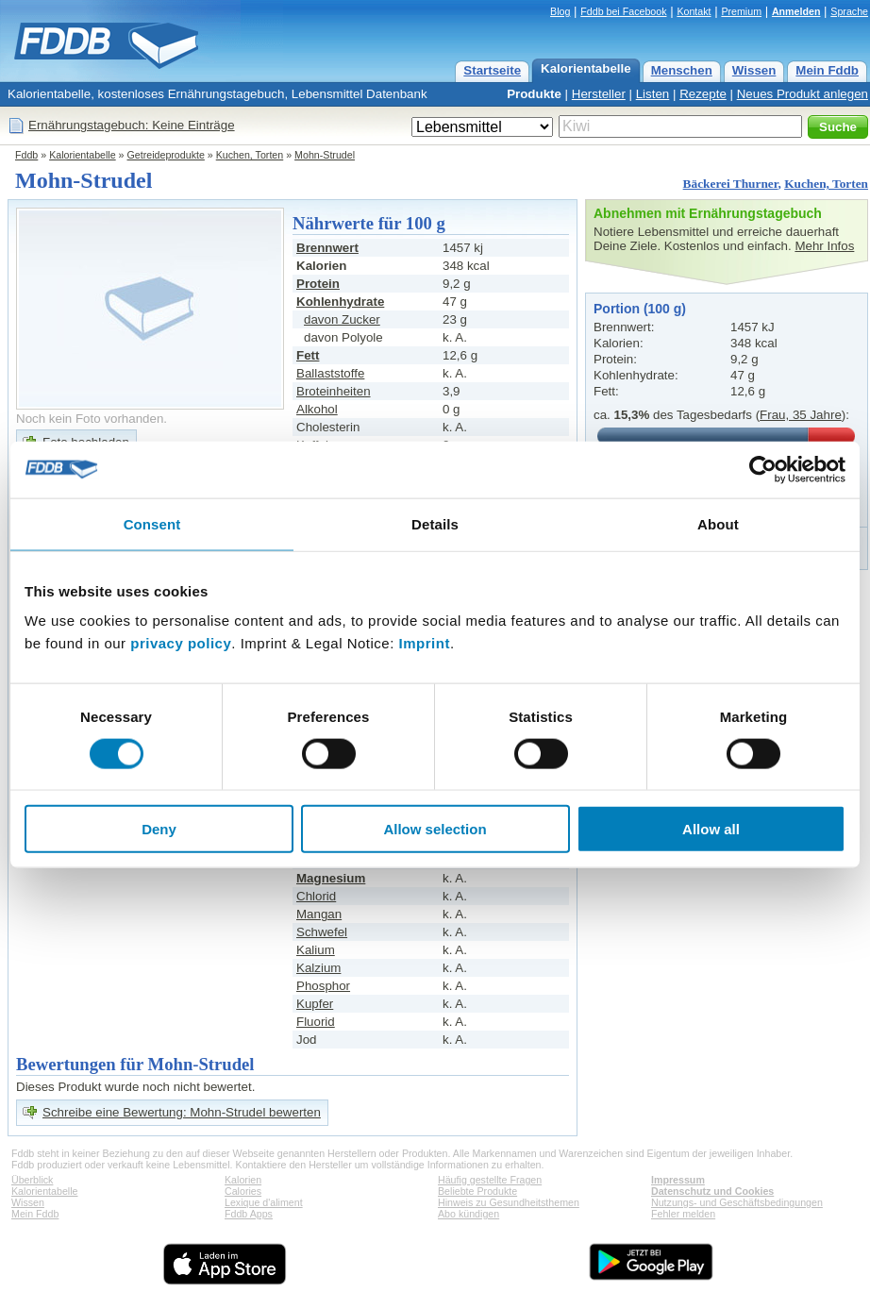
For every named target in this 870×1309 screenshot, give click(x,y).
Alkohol (317, 409)
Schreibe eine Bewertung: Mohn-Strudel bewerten (181, 1112)
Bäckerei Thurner (730, 183)
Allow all (711, 829)
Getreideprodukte (166, 154)
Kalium (315, 950)
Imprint (424, 643)
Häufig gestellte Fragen (490, 1179)
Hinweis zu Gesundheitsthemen (508, 1202)
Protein (318, 284)
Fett (307, 355)
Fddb (26, 154)
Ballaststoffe (330, 373)
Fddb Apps (249, 1213)
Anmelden (796, 11)
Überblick (32, 1179)
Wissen (754, 70)
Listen (653, 94)
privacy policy (180, 643)
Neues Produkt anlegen (802, 94)
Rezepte (703, 94)
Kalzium (318, 968)
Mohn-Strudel (324, 154)
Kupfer (314, 1004)
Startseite (492, 70)
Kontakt (694, 11)
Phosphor (323, 986)
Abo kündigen (468, 1213)
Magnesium (330, 878)
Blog (560, 11)
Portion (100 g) (640, 308)
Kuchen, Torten (250, 154)
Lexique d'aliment (264, 1202)
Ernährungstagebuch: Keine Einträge (131, 125)
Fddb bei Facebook (623, 11)
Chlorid (316, 896)
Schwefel (321, 932)
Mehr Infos (824, 246)
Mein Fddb (827, 70)
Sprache (849, 11)
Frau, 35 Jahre (801, 415)
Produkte (534, 94)
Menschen (681, 70)
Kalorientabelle (586, 68)
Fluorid (315, 1022)
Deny (159, 829)
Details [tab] (435, 523)
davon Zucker (342, 319)
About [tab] (718, 523)
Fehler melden (683, 1213)
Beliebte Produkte (477, 1191)
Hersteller (599, 94)
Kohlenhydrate (340, 301)
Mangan (319, 914)
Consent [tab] (152, 523)
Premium (741, 11)
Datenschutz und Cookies (712, 1191)
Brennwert (327, 248)
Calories (243, 1191)
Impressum (678, 1179)
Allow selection (434, 829)
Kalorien (243, 1179)
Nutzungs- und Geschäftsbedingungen (737, 1202)
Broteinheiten (333, 391)
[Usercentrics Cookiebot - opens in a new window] (762, 469)
